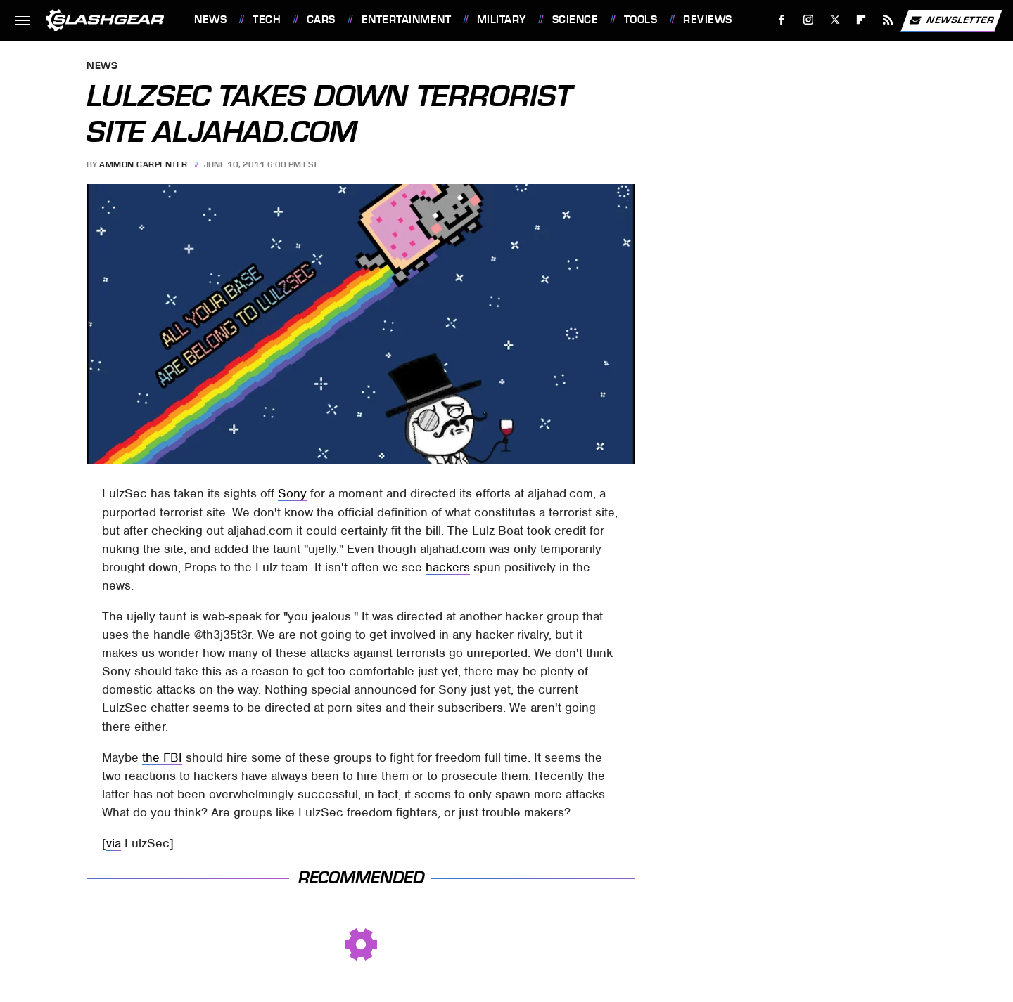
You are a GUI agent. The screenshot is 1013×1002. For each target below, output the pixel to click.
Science (575, 19)
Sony (292, 493)
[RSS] (888, 20)
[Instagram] (808, 20)
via (113, 843)
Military (501, 19)
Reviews (707, 19)
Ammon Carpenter (143, 164)
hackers (448, 567)
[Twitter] (834, 20)
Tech (267, 19)
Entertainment (407, 19)
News (210, 19)
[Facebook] (782, 20)
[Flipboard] (861, 20)
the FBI (162, 757)
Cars (321, 19)
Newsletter (951, 20)
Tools (641, 19)
